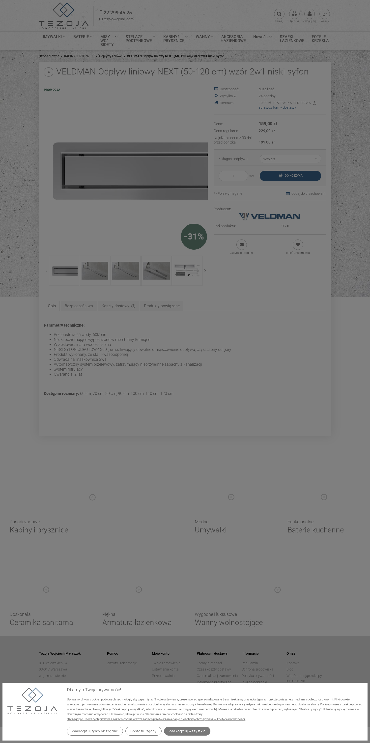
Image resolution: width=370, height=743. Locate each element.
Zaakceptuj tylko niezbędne (95, 731)
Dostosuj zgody (143, 731)
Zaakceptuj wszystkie (187, 731)
